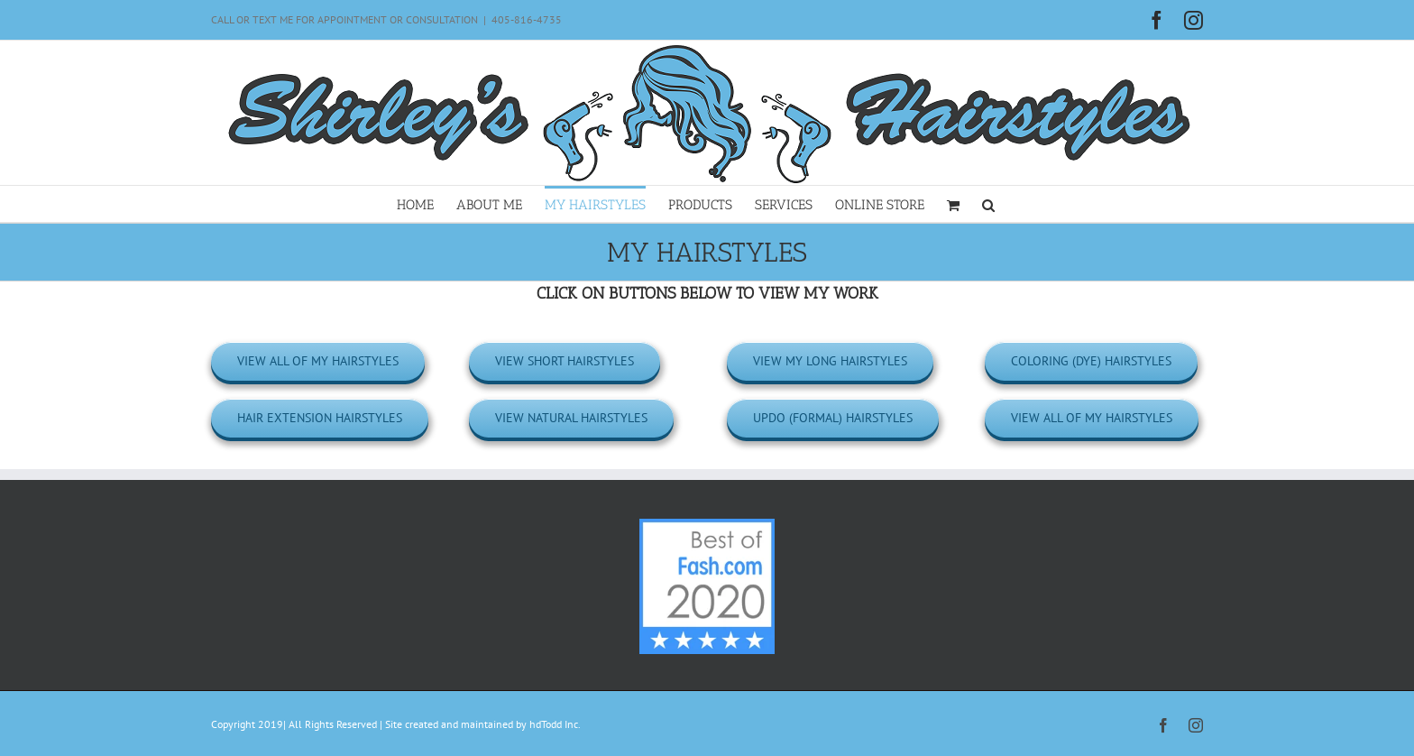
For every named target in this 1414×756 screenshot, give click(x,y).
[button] (988, 204)
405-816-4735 (526, 19)
